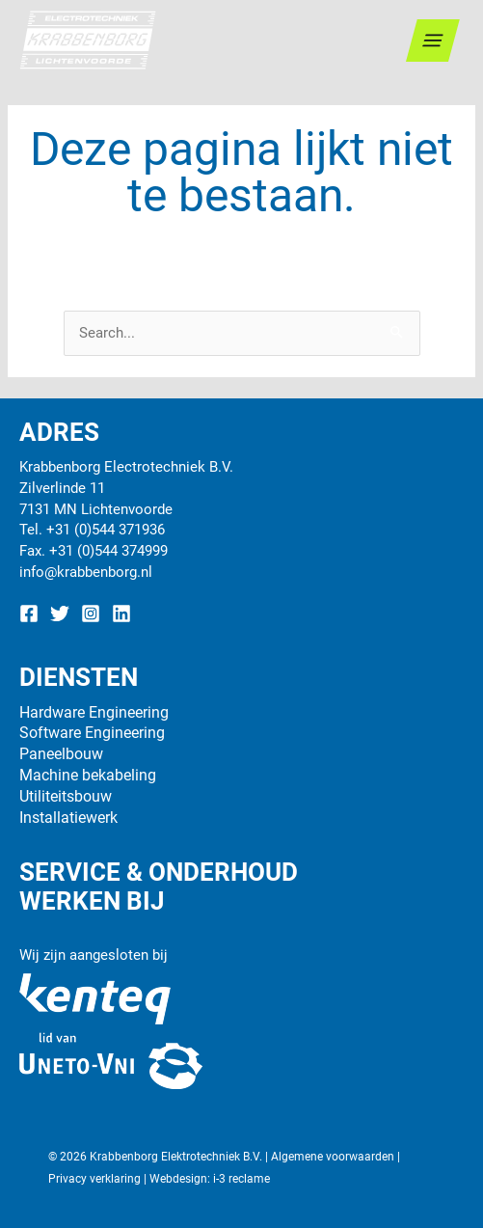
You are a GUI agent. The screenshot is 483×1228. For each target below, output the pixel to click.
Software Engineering (92, 732)
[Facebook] (29, 613)
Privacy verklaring (94, 1179)
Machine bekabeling (87, 775)
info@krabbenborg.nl (85, 572)
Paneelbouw (61, 754)
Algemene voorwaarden (332, 1156)
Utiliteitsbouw (65, 796)
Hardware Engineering (94, 712)
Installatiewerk (68, 817)
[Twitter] (59, 613)
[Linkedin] (121, 613)
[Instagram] (90, 613)
